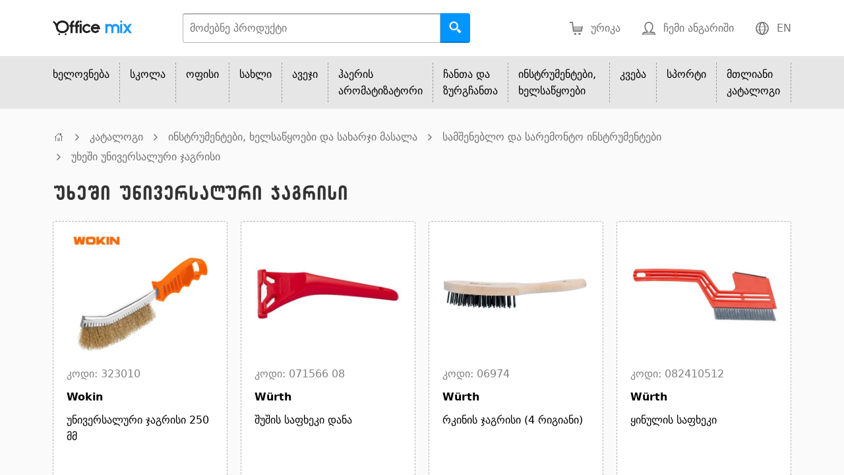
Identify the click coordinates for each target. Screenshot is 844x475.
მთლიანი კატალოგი (753, 82)
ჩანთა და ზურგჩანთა (470, 82)
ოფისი (202, 74)
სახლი (255, 74)
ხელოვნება (81, 74)
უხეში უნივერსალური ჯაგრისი (145, 156)
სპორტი (686, 74)
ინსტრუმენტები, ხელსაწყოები (557, 82)
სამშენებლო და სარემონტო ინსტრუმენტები (551, 137)
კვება (633, 74)
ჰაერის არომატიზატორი (380, 82)
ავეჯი (305, 74)
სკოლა (148, 74)
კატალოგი (116, 137)
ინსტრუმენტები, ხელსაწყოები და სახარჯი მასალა (292, 137)
